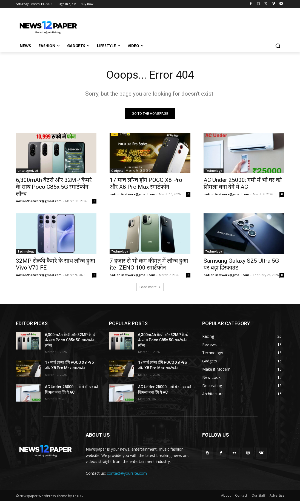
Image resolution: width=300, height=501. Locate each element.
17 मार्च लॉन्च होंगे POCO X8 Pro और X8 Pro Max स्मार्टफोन (146, 183)
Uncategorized (28, 171)
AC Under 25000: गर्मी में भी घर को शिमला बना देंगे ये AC (243, 183)
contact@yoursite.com (127, 473)
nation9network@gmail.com (38, 201)
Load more (150, 287)
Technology (213, 171)
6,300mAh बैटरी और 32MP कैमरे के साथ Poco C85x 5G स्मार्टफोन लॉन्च (54, 187)
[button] (277, 45)
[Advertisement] (144, 25)
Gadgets (117, 171)
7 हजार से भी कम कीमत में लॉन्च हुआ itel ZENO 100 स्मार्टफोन (149, 264)
